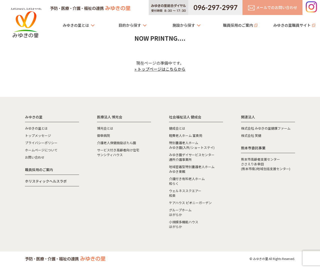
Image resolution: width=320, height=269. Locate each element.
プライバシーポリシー (41, 142)
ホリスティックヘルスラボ (46, 181)
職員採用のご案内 (238, 25)
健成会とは (177, 128)
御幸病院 (103, 135)
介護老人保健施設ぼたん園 (116, 142)
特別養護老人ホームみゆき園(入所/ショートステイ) (191, 145)
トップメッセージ (38, 135)
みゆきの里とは (76, 25)
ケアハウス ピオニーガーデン (190, 202)
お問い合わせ (34, 157)
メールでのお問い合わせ (272, 7)
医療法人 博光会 (109, 116)
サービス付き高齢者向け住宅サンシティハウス (118, 152)
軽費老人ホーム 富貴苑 (185, 135)
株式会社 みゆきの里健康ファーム (265, 128)
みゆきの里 (26, 21)
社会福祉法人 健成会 (185, 116)
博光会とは (105, 128)
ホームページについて (41, 150)
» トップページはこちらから (160, 69)
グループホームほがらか (180, 212)
